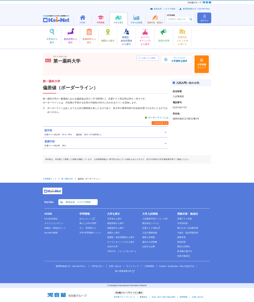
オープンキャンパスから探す (121, 242)
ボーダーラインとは (158, 117)
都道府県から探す (115, 223)
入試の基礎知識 (149, 232)
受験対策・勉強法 (187, 213)
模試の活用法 (183, 246)
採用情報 (183, 297)
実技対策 (181, 242)
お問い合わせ (115, 266)
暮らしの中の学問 (87, 223)
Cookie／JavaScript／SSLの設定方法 (176, 266)
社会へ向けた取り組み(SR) (163, 297)
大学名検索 (171, 15)
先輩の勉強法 (183, 256)
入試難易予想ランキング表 (154, 218)
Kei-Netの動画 (51, 232)
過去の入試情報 (149, 242)
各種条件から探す (115, 228)
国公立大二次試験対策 (187, 228)
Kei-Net (48, 202)
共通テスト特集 (149, 228)
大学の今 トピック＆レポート (122, 251)
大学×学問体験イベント (90, 232)
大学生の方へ (97, 266)
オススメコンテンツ (53, 223)
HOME (48, 213)
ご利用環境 (149, 266)
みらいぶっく (85, 218)
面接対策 (181, 237)
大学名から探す (114, 218)
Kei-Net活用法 (51, 218)
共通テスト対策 (184, 218)
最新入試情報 (148, 237)
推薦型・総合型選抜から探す (121, 237)
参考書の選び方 (184, 251)
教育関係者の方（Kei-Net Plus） (197, 9)
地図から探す (113, 232)
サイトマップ (132, 266)
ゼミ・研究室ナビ (87, 228)
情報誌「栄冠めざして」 (56, 228)
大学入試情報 (150, 213)
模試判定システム (150, 223)
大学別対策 (182, 223)
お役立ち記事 (148, 246)
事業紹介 (143, 297)
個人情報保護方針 (123, 271)
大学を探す (113, 213)
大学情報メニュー (201, 66)
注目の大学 (112, 246)
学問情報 (84, 213)
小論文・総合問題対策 (187, 232)
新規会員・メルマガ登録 (164, 9)
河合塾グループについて (124, 297)
